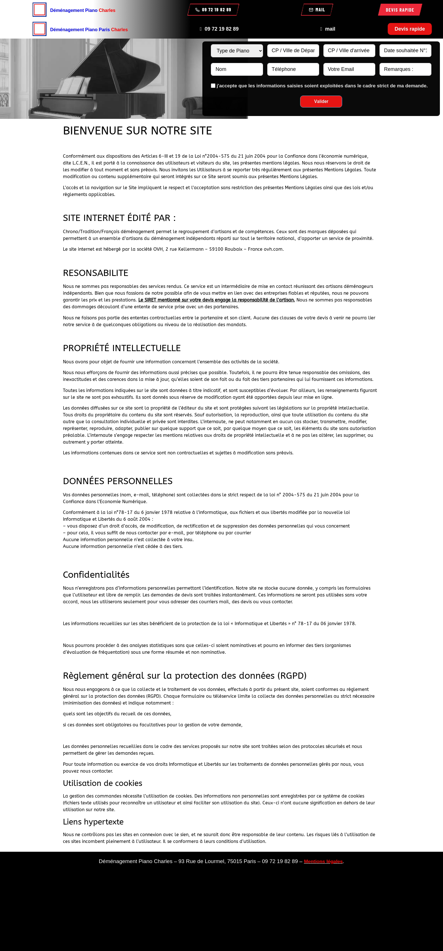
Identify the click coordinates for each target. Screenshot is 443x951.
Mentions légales (323, 861)
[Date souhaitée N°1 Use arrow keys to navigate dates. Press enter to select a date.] (405, 50)
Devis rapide (400, 9)
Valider (321, 101)
